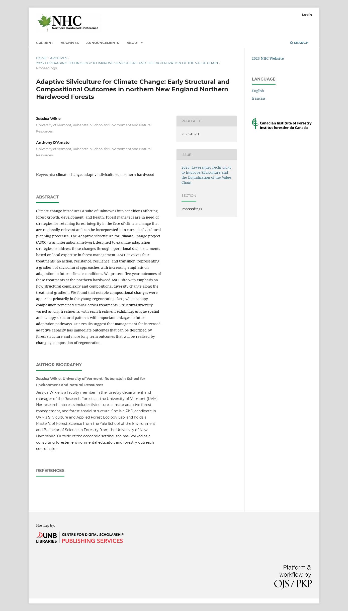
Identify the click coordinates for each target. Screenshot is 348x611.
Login (307, 15)
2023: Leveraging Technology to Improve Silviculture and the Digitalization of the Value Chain (127, 63)
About (133, 43)
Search (299, 43)
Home (41, 58)
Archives (70, 43)
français (258, 98)
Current (44, 43)
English (258, 90)
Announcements (102, 43)
